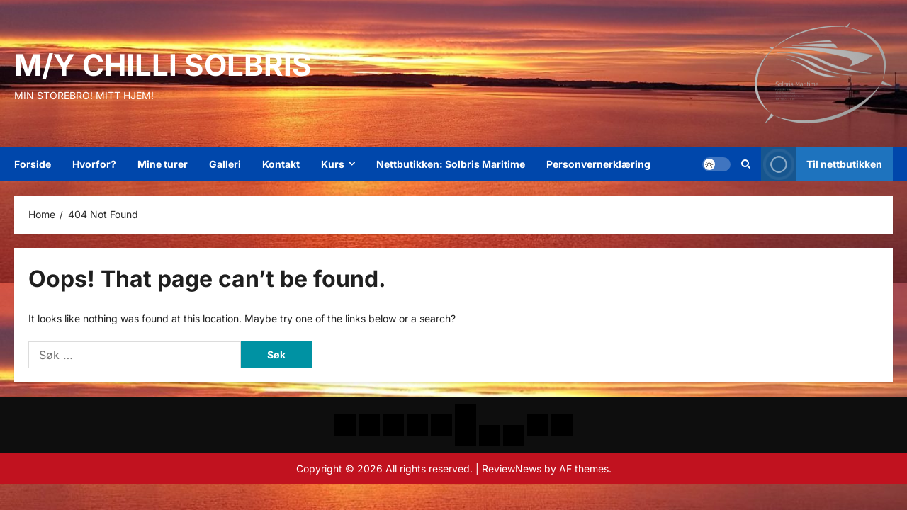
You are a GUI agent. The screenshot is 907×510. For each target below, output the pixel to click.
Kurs (332, 164)
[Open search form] (745, 164)
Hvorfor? (94, 164)
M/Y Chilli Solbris (163, 65)
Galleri (225, 164)
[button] (716, 164)
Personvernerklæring (598, 164)
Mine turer (162, 164)
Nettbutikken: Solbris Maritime (450, 164)
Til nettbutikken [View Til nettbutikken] (821, 164)
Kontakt (281, 164)
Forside (32, 164)
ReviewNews (511, 469)
